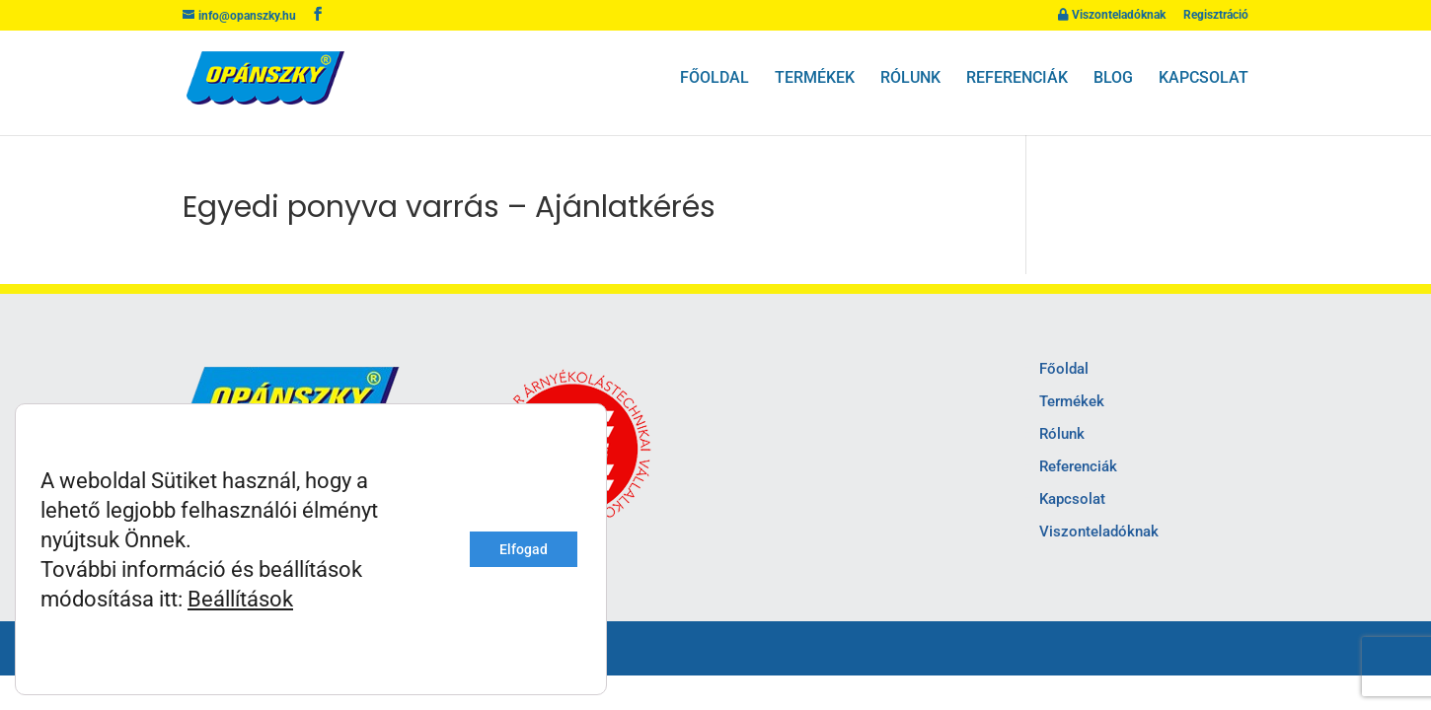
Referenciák (1017, 78)
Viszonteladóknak (1112, 15)
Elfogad (523, 549)
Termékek (815, 78)
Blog (1113, 78)
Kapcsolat (1203, 78)
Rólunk (910, 78)
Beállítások (240, 599)
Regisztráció (1215, 15)
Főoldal (714, 78)
